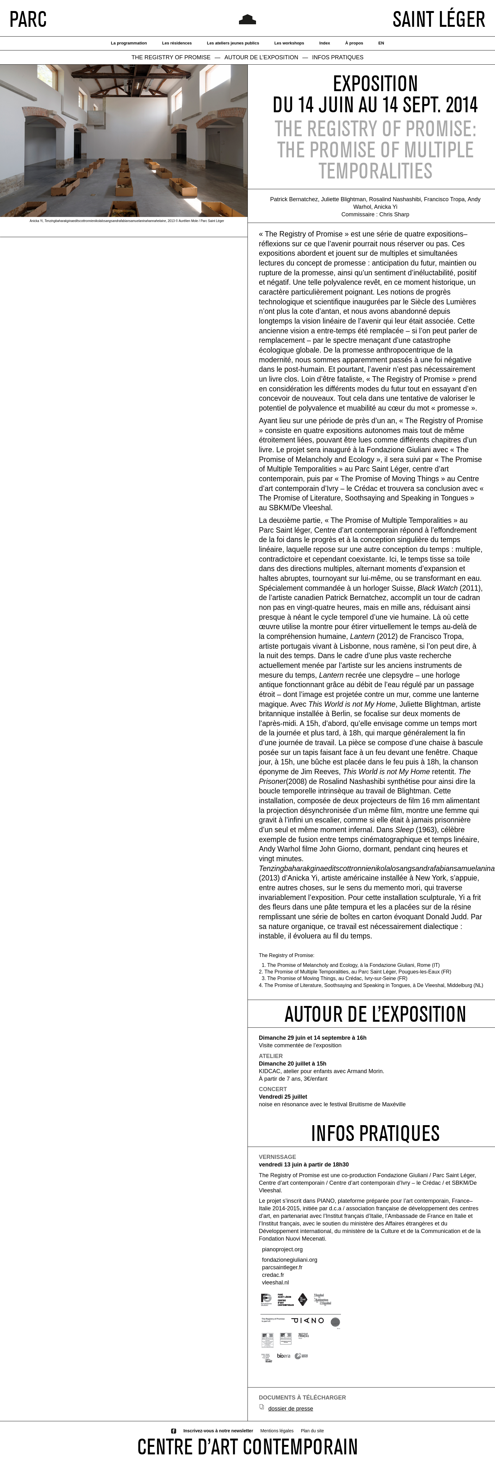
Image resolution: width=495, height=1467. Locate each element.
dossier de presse (290, 1409)
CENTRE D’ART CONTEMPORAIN (247, 1446)
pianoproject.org (282, 1249)
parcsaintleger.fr (282, 1267)
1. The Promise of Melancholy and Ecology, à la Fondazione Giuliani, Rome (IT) (351, 965)
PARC (28, 19)
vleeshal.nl (275, 1282)
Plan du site (312, 1430)
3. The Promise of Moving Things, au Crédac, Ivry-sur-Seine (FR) (335, 978)
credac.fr (273, 1275)
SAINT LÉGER (439, 19)
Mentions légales (277, 1430)
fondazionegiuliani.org (289, 1260)
